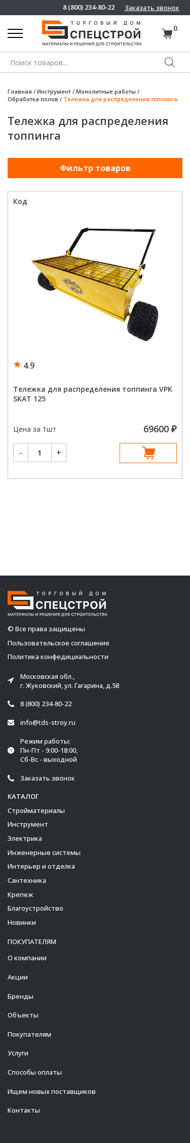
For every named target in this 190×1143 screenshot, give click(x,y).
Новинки (22, 922)
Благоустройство (35, 908)
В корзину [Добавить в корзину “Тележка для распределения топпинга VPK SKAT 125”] (148, 453)
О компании (27, 957)
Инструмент (54, 91)
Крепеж (20, 894)
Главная (20, 91)
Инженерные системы (44, 852)
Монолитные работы (106, 91)
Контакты (24, 1110)
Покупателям (29, 1034)
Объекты (23, 1014)
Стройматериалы (36, 810)
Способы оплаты (35, 1072)
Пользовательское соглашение (58, 643)
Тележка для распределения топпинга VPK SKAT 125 (92, 393)
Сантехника (27, 880)
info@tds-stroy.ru (47, 722)
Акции (18, 977)
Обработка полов (33, 99)
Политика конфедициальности (58, 656)
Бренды (20, 996)
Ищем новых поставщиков (52, 1091)
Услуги (18, 1052)
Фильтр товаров (95, 168)
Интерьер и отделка (41, 866)
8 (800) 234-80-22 (89, 7)
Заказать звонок (152, 7)
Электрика (25, 838)
